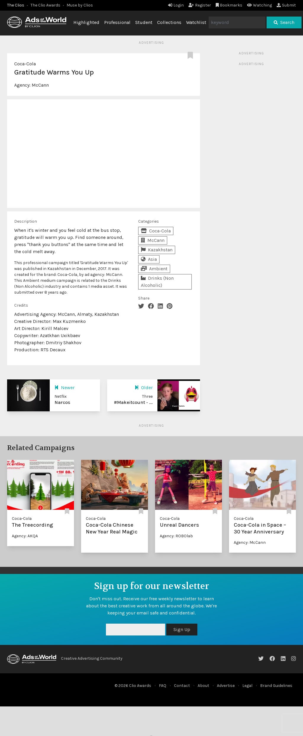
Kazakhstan (157, 250)
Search (284, 22)
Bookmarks (229, 5)
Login (176, 5)
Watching (259, 5)
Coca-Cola (25, 64)
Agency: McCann (250, 542)
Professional (117, 22)
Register (199, 5)
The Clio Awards (45, 5)
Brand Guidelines (276, 685)
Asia (149, 259)
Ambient (154, 268)
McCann (40, 85)
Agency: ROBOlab (176, 535)
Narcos (62, 402)
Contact (182, 685)
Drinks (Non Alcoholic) (157, 281)
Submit (286, 5)
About (203, 685)
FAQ (162, 685)
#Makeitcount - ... (133, 402)
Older (144, 387)
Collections (169, 22)
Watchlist (196, 22)
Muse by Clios (80, 5)
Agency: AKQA (25, 535)
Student (143, 22)
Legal (247, 685)
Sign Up (181, 629)
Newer (64, 387)
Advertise (226, 685)
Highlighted (86, 22)
